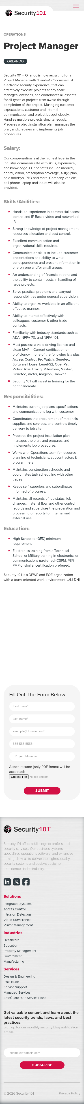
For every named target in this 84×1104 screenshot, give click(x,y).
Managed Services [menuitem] (17, 993)
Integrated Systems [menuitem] (18, 904)
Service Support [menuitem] (15, 987)
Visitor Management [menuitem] (18, 925)
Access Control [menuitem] (15, 909)
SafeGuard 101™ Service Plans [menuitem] (25, 998)
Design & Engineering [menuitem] (19, 976)
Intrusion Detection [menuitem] (17, 914)
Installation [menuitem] (11, 982)
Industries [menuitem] (13, 932)
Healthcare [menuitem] (11, 940)
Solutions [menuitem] (12, 896)
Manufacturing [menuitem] (14, 962)
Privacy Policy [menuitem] (69, 1093)
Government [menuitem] (13, 956)
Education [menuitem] (11, 945)
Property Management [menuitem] (20, 951)
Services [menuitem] (11, 969)
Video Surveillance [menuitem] (17, 920)
